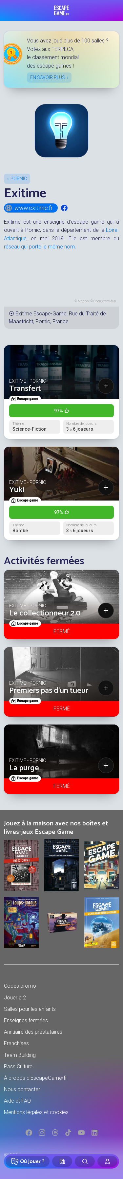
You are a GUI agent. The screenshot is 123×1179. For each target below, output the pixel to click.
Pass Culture (18, 1066)
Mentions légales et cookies (36, 1112)
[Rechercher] (85, 1161)
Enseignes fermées (26, 1020)
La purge (24, 768)
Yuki (16, 490)
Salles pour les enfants (30, 1009)
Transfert (25, 388)
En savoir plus (47, 77)
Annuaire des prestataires (33, 1032)
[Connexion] (107, 1161)
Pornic (18, 178)
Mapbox (84, 301)
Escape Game (61, 10)
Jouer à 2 (15, 998)
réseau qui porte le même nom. (40, 247)
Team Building (20, 1055)
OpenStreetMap (104, 301)
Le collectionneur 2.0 (45, 613)
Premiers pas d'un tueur (48, 690)
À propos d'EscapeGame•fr (35, 1078)
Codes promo (20, 986)
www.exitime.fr (29, 208)
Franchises (16, 1043)
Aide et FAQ (17, 1101)
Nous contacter (22, 1089)
